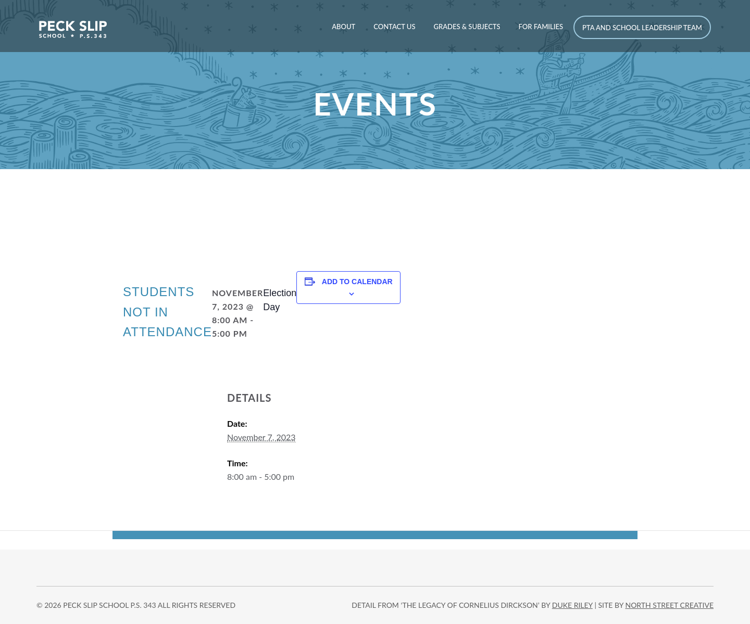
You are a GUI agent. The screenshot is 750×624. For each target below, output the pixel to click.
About (343, 26)
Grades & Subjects (466, 26)
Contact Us (394, 26)
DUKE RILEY (572, 605)
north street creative (669, 605)
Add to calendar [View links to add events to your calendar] (357, 281)
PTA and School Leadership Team (642, 27)
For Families (541, 26)
